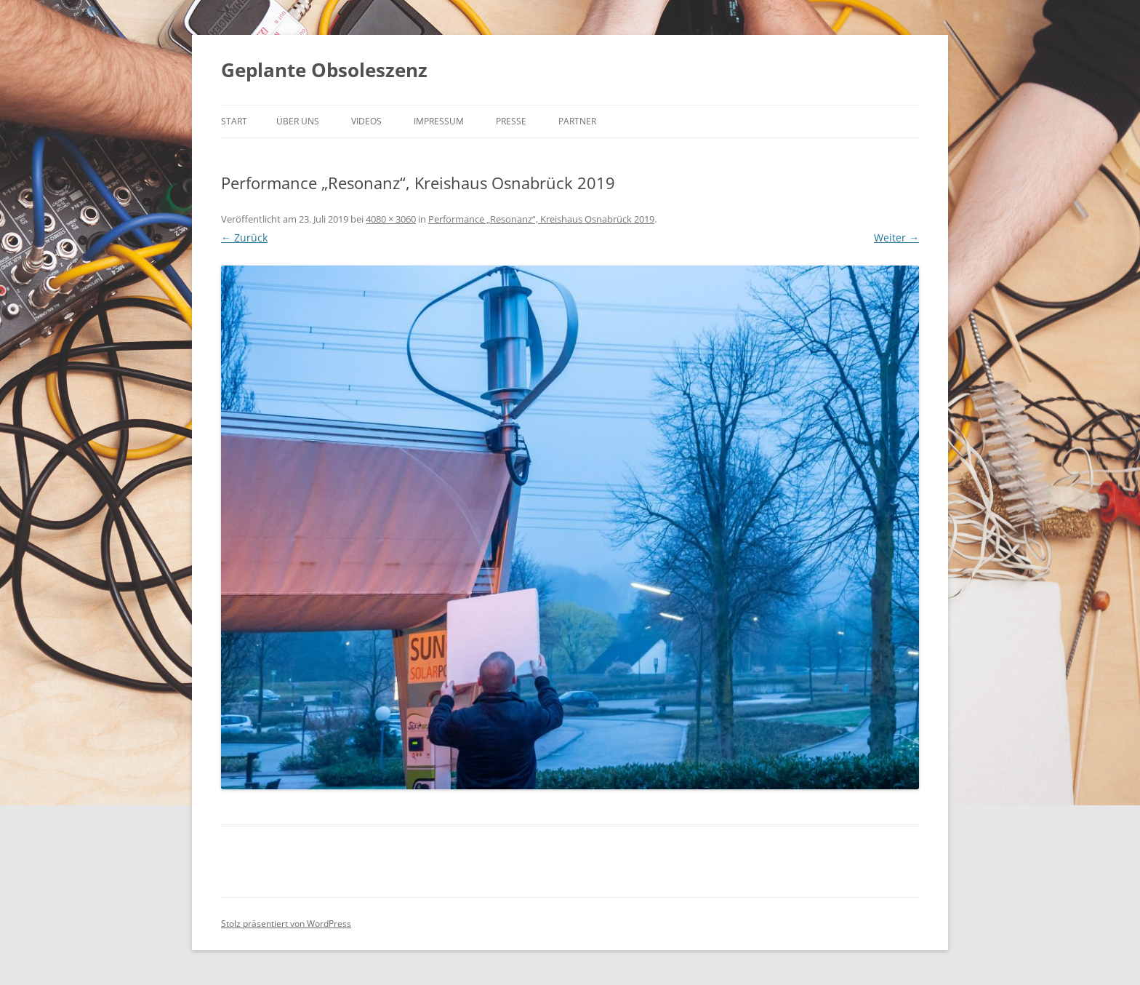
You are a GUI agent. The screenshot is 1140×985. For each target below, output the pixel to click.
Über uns (297, 121)
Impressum (439, 121)
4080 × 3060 (391, 219)
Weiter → (896, 237)
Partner (577, 121)
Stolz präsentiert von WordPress (286, 923)
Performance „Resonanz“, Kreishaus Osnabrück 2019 (541, 219)
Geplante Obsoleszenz (324, 70)
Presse (511, 121)
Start (234, 121)
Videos (366, 121)
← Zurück (244, 237)
